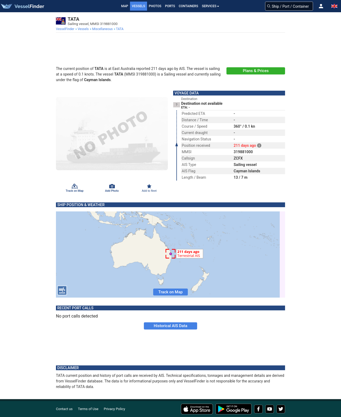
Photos (155, 6)
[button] (321, 6)
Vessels (138, 6)
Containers (188, 6)
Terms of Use (88, 409)
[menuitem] (65, 29)
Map (124, 6)
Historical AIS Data (170, 325)
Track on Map (170, 292)
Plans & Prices (256, 70)
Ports (170, 6)
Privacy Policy (114, 409)
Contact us (64, 409)
